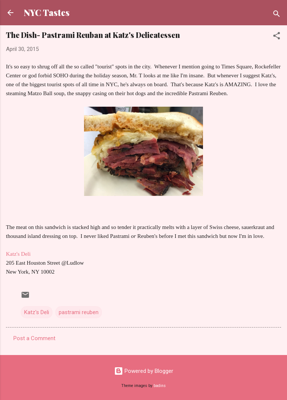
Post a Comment (34, 338)
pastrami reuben (79, 312)
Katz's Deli (18, 254)
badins (160, 385)
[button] (276, 37)
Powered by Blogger (143, 371)
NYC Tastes (47, 12)
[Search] (276, 15)
